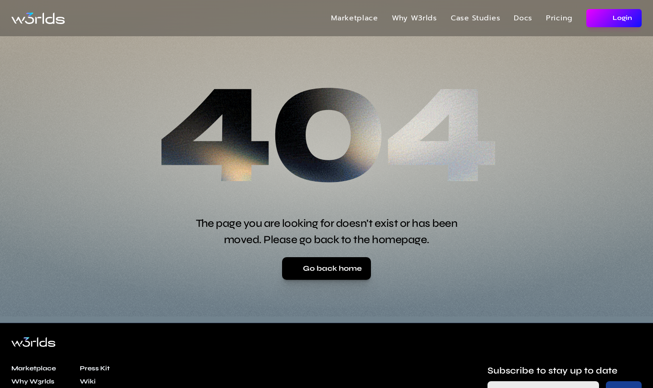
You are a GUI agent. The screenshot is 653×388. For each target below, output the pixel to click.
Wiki (88, 381)
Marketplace (354, 18)
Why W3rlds (414, 18)
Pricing (559, 18)
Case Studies (475, 18)
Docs (523, 18)
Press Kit (95, 368)
